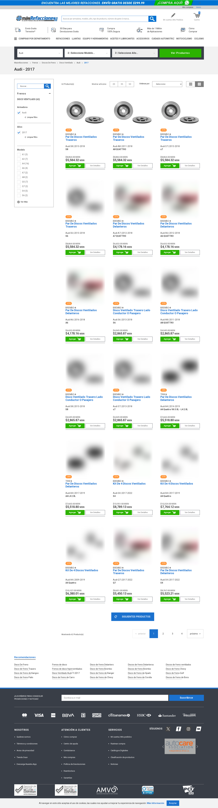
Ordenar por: (144, 84)
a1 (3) (25, 154)
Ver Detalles (95, 166)
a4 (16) (25, 163)
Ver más (24, 202)
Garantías (68, 778)
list (190, 84)
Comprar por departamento (34, 38)
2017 (86, 63)
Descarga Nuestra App (27, 764)
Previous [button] (162, 746)
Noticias (114, 764)
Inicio (198, 7)
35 (122, 84)
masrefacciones (21, 63)
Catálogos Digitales (119, 750)
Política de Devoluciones (74, 764)
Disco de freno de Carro (63, 677)
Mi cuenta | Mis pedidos (121, 737)
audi (78, 63)
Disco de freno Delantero (102, 664)
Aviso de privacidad (25, 750)
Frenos (35, 63)
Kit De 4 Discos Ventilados (129, 483)
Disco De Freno (21, 664)
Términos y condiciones (27, 744)
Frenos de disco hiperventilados (67, 669)
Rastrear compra (118, 744)
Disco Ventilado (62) (28, 99)
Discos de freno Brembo (139, 669)
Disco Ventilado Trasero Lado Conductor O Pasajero (131, 312)
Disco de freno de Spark (139, 673)
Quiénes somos (23, 737)
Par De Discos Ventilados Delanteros (128, 225)
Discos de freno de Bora (177, 677)
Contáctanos (69, 750)
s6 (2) (25, 195)
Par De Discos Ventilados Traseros (81, 138)
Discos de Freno (49, 63)
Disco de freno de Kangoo (26, 673)
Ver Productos (180, 53)
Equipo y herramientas (95, 38)
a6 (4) (25, 168)
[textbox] (109, 19)
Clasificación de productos (122, 757)
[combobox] (40, 53)
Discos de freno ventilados (178, 664)
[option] (180, 746)
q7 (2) (25, 186)
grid (199, 84)
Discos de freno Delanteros (141, 664)
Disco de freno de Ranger (102, 673)
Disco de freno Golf (175, 673)
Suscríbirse (186, 697)
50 (130, 84)
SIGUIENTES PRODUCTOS (132, 616)
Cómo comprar (70, 737)
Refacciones (63, 38)
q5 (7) (25, 182)
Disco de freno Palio (23, 677)
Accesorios (142, 38)
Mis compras (187, 7)
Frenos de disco (59, 664)
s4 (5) (25, 191)
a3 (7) (25, 159)
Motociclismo (184, 38)
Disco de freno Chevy (176, 669)
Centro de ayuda (71, 744)
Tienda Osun (22, 757)
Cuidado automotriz (163, 38)
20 (114, 84)
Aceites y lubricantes (122, 38)
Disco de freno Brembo (101, 669)
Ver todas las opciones (31, 117)
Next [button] (197, 746)
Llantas (76, 38)
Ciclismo (199, 38)
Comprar (74, 165)
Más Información (155, 803)
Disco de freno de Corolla (140, 677)
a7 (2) (25, 172)
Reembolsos (69, 771)
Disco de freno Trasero (25, 669)
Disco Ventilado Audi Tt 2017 (66, 673)
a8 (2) (25, 177)
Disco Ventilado (66, 63)
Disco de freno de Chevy (101, 677)
